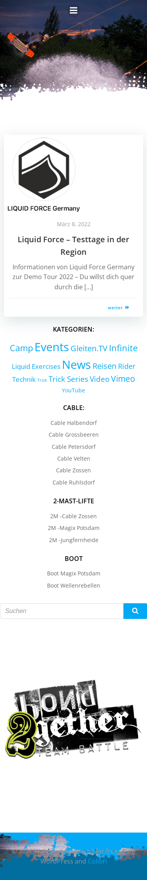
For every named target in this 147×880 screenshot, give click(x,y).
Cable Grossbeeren (74, 434)
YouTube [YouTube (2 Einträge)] (73, 390)
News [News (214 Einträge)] (76, 364)
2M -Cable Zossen (73, 516)
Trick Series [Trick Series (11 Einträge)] (68, 379)
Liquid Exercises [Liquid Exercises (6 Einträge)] (36, 366)
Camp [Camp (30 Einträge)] (21, 348)
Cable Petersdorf (74, 446)
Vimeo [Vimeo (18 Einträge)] (123, 378)
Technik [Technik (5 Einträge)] (24, 379)
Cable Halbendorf (74, 422)
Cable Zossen (73, 470)
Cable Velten (73, 458)
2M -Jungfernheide (73, 540)
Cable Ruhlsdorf (74, 482)
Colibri (97, 861)
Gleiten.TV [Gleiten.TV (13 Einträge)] (89, 348)
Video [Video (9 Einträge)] (99, 379)
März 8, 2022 (74, 224)
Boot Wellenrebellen (73, 585)
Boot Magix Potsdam (73, 573)
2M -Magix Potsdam (74, 528)
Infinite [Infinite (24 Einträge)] (123, 348)
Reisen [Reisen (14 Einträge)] (104, 366)
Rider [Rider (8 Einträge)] (126, 366)
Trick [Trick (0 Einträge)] (42, 380)
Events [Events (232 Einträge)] (51, 347)
